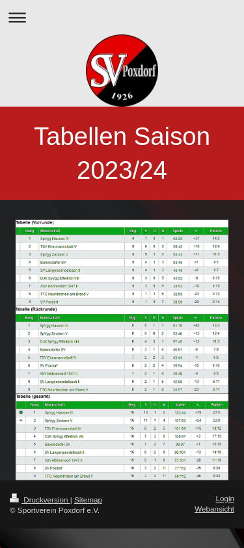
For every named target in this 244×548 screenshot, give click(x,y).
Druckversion (40, 499)
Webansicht (214, 508)
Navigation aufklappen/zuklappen (122, 17)
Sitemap (88, 499)
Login (224, 498)
